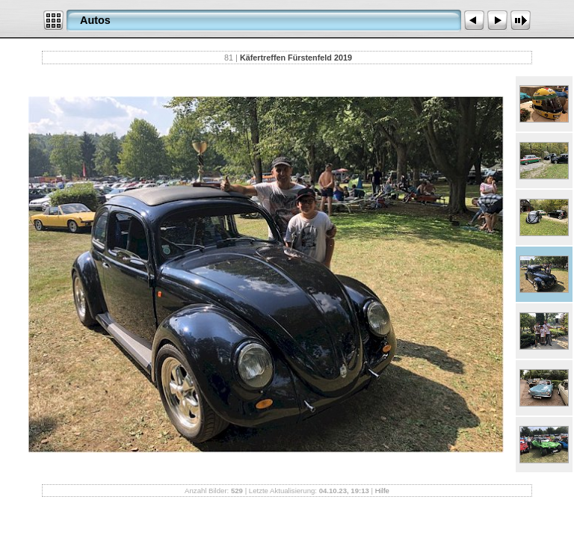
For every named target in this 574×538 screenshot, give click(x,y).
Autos (95, 20)
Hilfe (382, 490)
